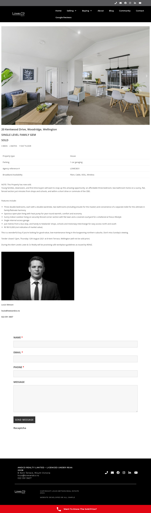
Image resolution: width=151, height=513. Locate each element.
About (101, 11)
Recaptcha (19, 428)
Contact (140, 11)
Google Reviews (63, 17)
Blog (111, 11)
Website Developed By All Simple (57, 497)
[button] (4, 75)
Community (125, 11)
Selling (72, 10)
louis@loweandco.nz (28, 475)
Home (58, 11)
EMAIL (18, 352)
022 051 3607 (25, 478)
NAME (18, 337)
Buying (87, 10)
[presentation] (33, 436)
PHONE (18, 367)
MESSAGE (19, 382)
